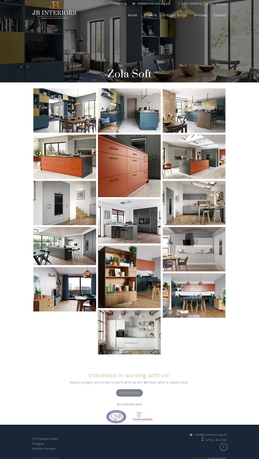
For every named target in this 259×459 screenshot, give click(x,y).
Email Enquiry (129, 404)
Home (132, 15)
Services (200, 15)
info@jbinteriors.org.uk (153, 3)
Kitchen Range (175, 15)
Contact (220, 15)
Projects (150, 15)
